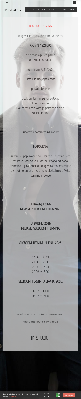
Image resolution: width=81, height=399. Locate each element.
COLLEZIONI (62, 10)
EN (12, 3)
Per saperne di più (13, 396)
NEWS (44, 10)
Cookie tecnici (46, 394)
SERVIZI (52, 10)
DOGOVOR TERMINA (40, 26)
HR (7, 3)
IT (16, 3)
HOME (28, 10)
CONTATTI (72, 10)
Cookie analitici (46, 396)
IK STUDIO (12, 10)
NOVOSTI (36, 10)
